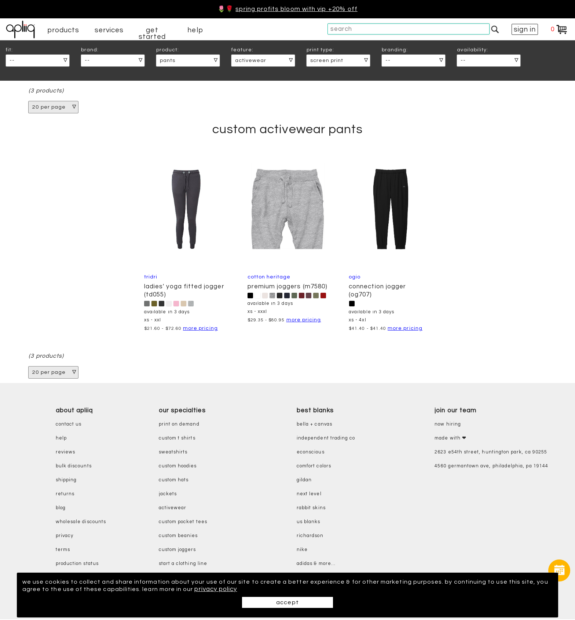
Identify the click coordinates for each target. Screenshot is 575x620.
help (195, 30)
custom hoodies (178, 466)
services (109, 30)
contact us (69, 425)
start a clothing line (183, 564)
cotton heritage (269, 277)
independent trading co (326, 439)
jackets (168, 494)
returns (65, 494)
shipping (66, 480)
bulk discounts (74, 466)
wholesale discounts (81, 522)
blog (61, 508)
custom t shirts (177, 439)
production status (77, 564)
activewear (173, 508)
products (63, 30)
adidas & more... (316, 564)
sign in (525, 29)
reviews (65, 453)
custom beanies (178, 536)
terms (63, 550)
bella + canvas (314, 425)
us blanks (309, 522)
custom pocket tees (183, 522)
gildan (304, 480)
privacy (64, 536)
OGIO (355, 277)
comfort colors (314, 466)
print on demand (179, 425)
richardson (310, 536)
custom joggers (177, 550)
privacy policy (252, 589)
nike (302, 550)
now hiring (448, 425)
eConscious (311, 453)
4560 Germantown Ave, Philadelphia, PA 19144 (491, 466)
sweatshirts (173, 453)
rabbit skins (311, 508)
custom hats (174, 480)
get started (152, 33)
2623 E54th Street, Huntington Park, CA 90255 (491, 453)
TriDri (150, 277)
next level (309, 494)
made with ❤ (450, 439)
